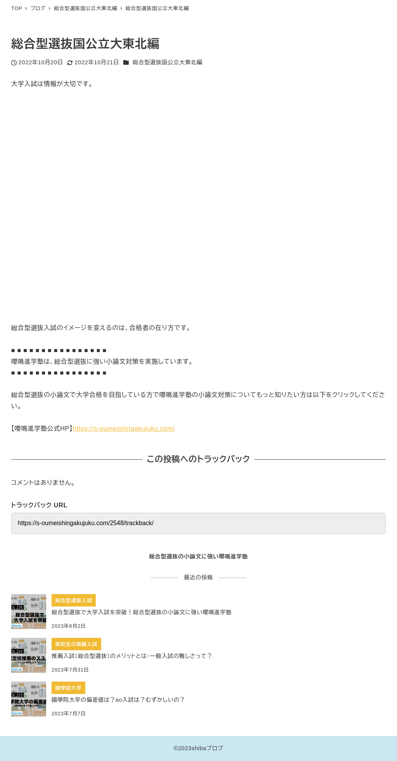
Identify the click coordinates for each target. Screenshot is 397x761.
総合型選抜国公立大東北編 (167, 62)
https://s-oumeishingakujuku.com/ (124, 428)
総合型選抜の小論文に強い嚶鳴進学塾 (198, 556)
